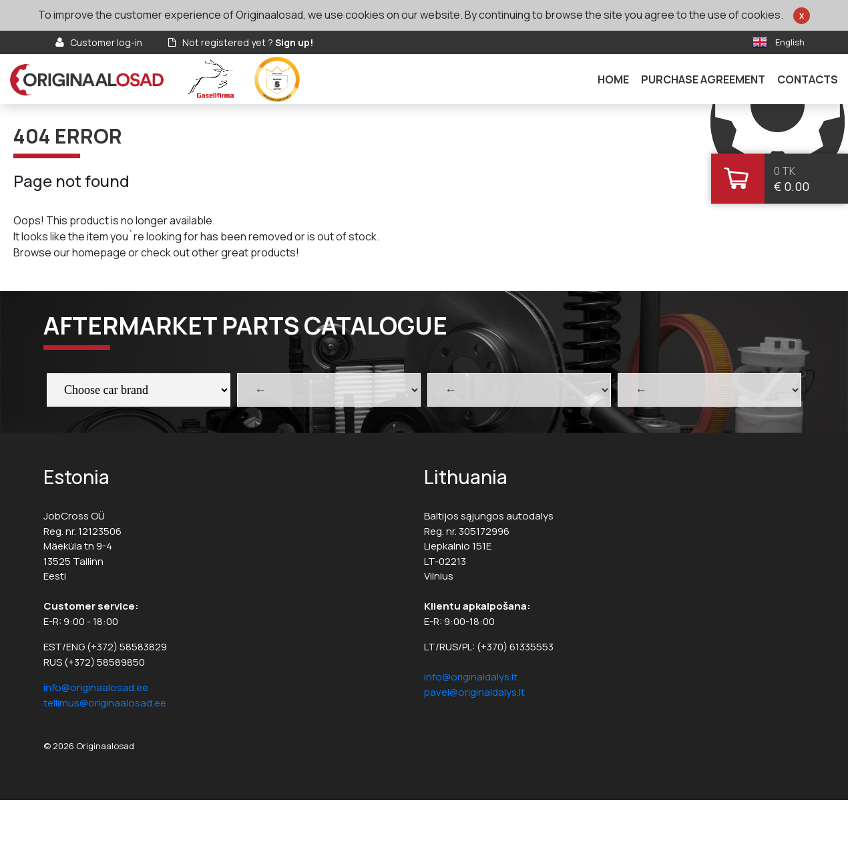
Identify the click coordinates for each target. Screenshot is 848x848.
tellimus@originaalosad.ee (104, 703)
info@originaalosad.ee (95, 687)
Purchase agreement (703, 79)
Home (613, 79)
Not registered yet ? (247, 42)
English (790, 42)
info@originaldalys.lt (470, 677)
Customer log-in (106, 42)
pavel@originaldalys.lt (474, 692)
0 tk (784, 171)
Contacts (807, 79)
